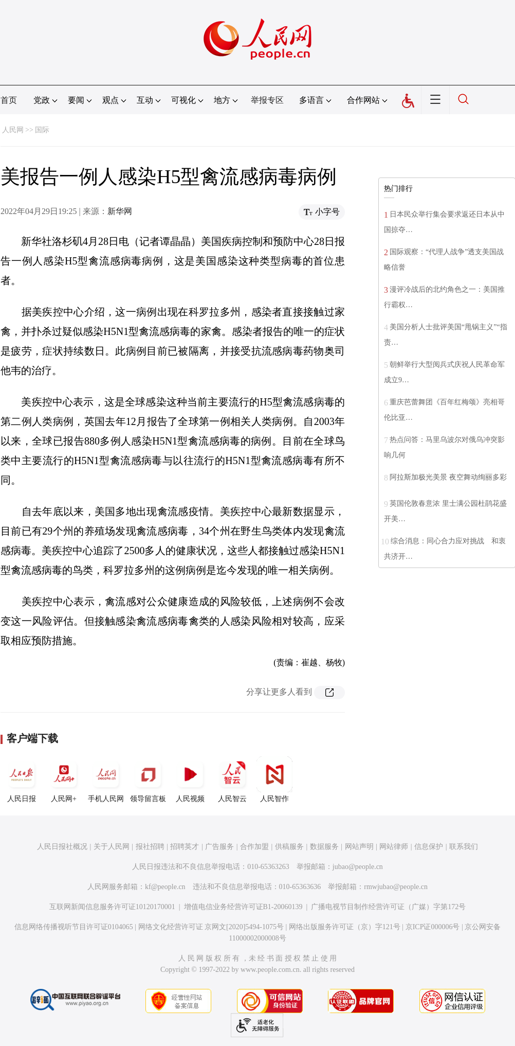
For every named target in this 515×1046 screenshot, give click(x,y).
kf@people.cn (165, 887)
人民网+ (64, 779)
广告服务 (219, 846)
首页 (9, 100)
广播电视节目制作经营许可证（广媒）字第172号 (388, 907)
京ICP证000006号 (433, 927)
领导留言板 (148, 779)
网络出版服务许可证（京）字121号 (344, 927)
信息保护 (428, 846)
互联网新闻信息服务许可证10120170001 (112, 907)
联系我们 (463, 846)
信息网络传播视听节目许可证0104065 (73, 927)
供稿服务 (289, 846)
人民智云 (232, 779)
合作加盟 (254, 846)
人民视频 (190, 779)
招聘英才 (184, 846)
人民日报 (22, 779)
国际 (42, 130)
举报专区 (267, 100)
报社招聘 (150, 846)
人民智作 (274, 779)
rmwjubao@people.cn (396, 887)
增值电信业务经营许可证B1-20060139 (243, 907)
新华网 (119, 211)
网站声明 (359, 846)
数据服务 (324, 846)
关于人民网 (112, 846)
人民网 (13, 130)
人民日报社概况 (62, 846)
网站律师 (393, 846)
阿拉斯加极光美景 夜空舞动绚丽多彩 (448, 477)
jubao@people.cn (358, 867)
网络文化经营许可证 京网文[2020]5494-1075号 (211, 927)
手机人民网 (106, 779)
